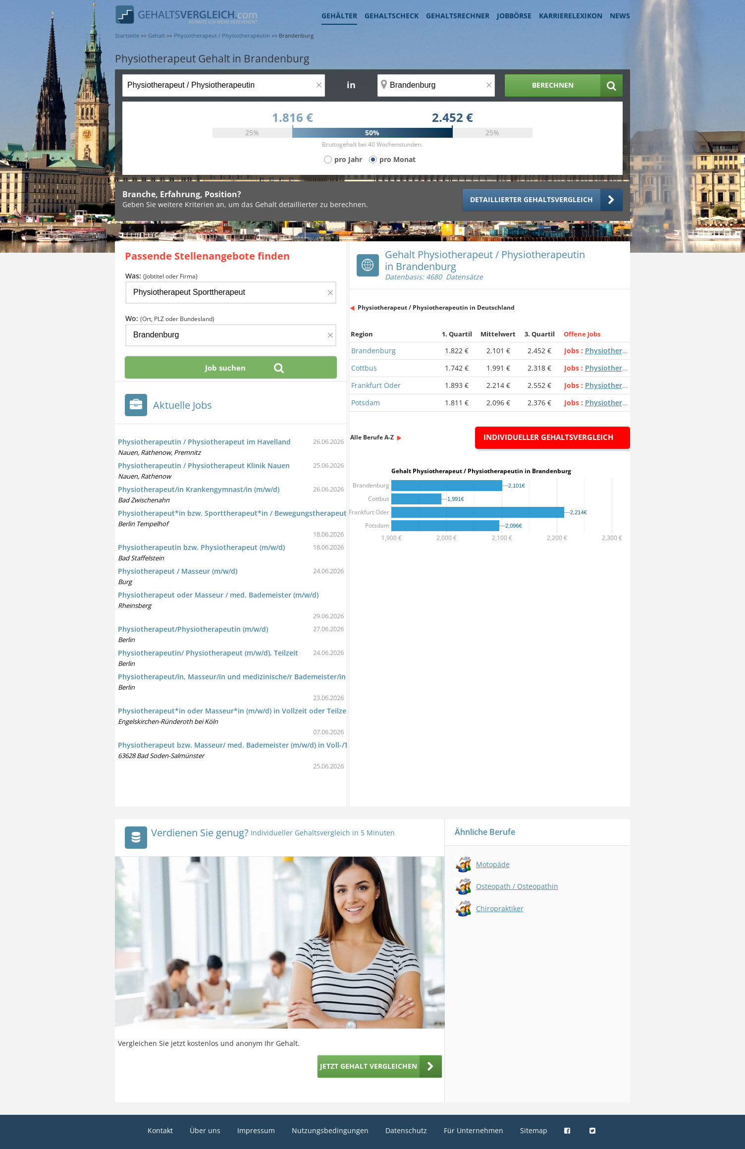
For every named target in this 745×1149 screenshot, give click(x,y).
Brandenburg (373, 350)
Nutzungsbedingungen (330, 1130)
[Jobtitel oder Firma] (230, 292)
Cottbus (364, 368)
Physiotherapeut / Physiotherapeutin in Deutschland (436, 307)
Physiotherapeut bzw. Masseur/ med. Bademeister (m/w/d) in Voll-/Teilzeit (243, 745)
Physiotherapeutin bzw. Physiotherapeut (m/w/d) (201, 547)
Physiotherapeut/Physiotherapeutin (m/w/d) (193, 629)
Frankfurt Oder (376, 385)
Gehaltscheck (392, 15)
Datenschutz (406, 1130)
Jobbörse (514, 15)
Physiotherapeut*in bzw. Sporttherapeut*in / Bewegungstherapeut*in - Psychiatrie (259, 513)
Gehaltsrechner (457, 15)
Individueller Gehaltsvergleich (548, 437)
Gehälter (339, 15)
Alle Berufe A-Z (372, 437)
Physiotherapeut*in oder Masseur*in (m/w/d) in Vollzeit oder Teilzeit (234, 710)
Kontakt (160, 1130)
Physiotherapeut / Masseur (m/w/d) (177, 571)
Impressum (256, 1130)
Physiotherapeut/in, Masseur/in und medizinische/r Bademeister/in (232, 676)
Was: (161, 275)
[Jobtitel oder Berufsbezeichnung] (223, 85)
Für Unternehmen (473, 1130)
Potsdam (365, 402)
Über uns (205, 1130)
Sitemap (533, 1130)
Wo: (169, 318)
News (620, 15)
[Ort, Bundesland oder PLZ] (436, 85)
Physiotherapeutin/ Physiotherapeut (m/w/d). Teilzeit (208, 652)
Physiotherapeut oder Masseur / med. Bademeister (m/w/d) (218, 595)
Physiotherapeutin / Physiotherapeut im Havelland (204, 441)
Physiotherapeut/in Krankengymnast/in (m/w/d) (198, 489)
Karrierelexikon (570, 15)
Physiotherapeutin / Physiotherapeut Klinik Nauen (204, 465)
